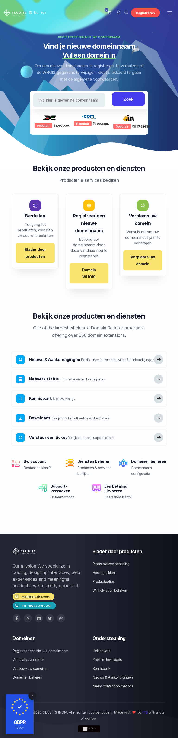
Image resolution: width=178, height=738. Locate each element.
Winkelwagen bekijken (109, 590)
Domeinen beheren (27, 677)
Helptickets (101, 651)
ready (19, 727)
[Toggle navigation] (170, 12)
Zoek (128, 99)
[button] (37, 12)
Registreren (145, 13)
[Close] (32, 696)
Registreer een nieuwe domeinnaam (40, 651)
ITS (145, 712)
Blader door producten (35, 253)
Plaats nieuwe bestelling (111, 564)
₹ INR (89, 729)
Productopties (103, 581)
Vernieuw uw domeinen (30, 668)
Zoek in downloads (107, 660)
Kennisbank (101, 668)
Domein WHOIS (89, 273)
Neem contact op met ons (112, 686)
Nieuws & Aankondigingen (112, 677)
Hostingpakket (103, 573)
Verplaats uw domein (142, 260)
